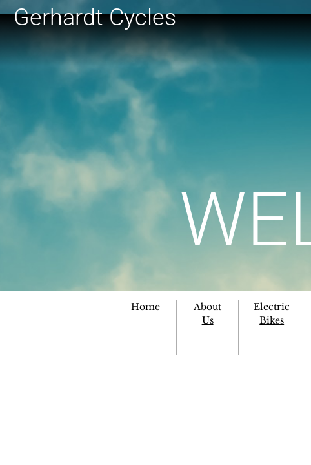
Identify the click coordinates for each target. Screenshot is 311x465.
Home (145, 307)
